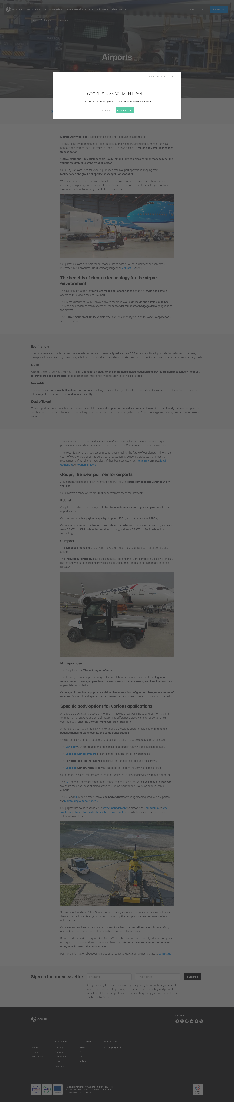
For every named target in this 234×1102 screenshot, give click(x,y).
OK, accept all (125, 110)
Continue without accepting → (162, 76)
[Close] (117, 551)
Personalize (105, 110)
